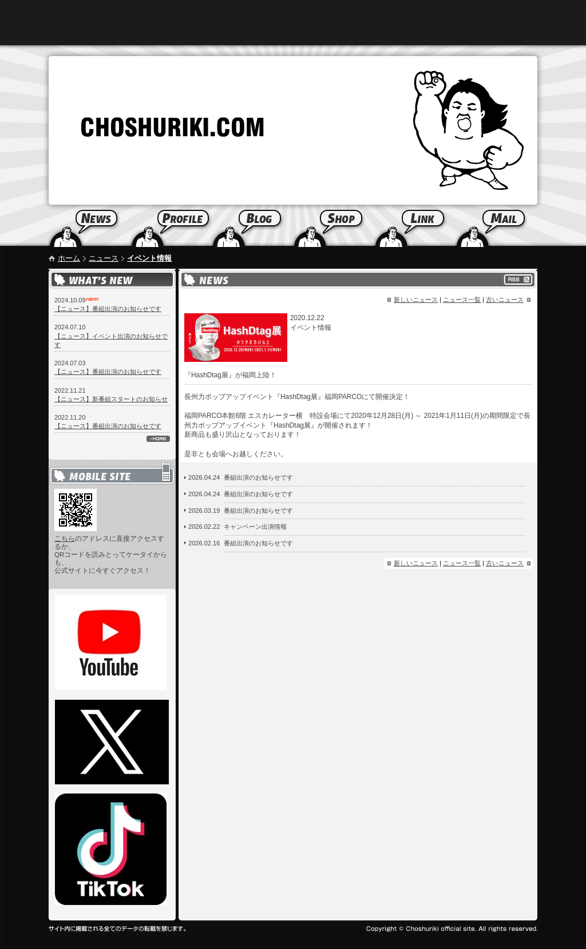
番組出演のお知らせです (258, 477)
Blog (251, 226)
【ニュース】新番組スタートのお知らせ (111, 399)
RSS (518, 279)
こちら (64, 538)
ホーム (69, 258)
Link (414, 226)
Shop (333, 226)
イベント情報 (149, 258)
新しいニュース (416, 299)
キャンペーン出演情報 (255, 526)
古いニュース (505, 299)
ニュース (103, 258)
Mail (510, 226)
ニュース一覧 (462, 299)
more (158, 439)
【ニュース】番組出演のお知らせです (107, 308)
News (75, 226)
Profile (170, 226)
